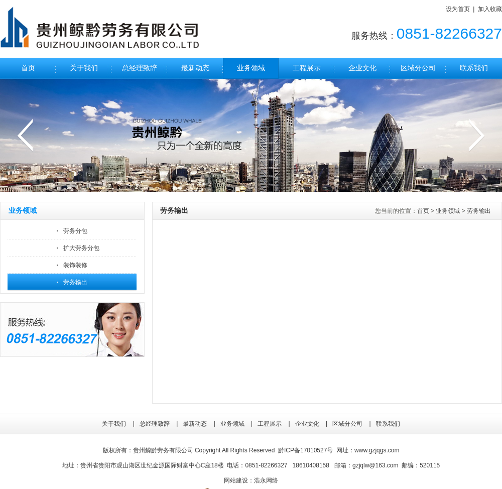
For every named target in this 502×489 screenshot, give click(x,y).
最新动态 (195, 68)
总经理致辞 (139, 68)
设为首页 (458, 9)
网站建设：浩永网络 (251, 480)
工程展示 (307, 68)
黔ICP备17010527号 (305, 450)
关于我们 (84, 68)
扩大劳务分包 (81, 248)
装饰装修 (75, 265)
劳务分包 (75, 230)
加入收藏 (490, 9)
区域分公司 (418, 68)
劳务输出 (75, 282)
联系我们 (474, 68)
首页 (28, 68)
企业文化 (362, 68)
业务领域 (251, 68)
